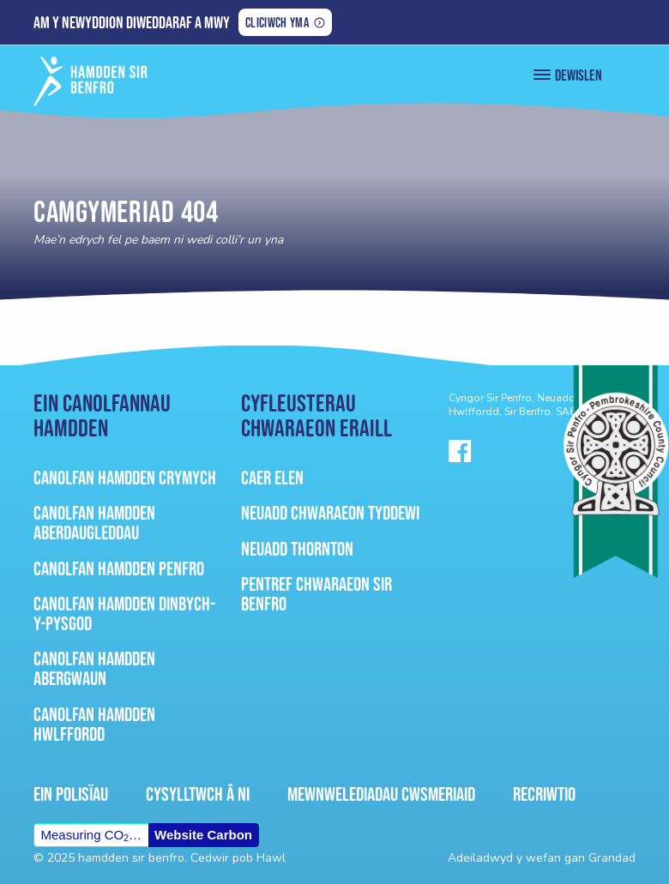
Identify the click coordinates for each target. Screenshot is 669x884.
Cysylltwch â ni (198, 794)
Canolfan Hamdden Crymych (124, 477)
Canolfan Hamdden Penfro (118, 568)
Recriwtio (544, 794)
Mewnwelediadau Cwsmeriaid (381, 794)
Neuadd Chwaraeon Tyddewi (330, 513)
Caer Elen (272, 477)
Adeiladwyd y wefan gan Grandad (542, 858)
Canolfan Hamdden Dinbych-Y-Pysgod (124, 613)
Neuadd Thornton (297, 549)
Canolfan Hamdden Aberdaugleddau (94, 523)
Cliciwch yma (276, 24)
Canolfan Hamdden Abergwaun (94, 668)
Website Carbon (203, 834)
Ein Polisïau (70, 794)
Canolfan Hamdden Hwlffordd (94, 724)
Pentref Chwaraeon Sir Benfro (316, 594)
